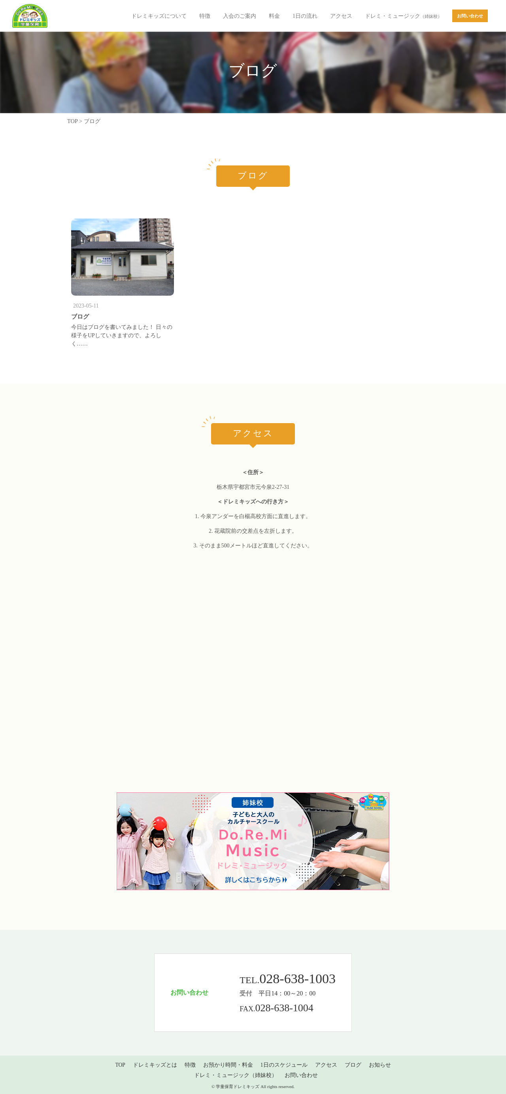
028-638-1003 (297, 978)
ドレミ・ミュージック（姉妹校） (235, 1075)
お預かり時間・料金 (228, 1065)
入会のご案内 (239, 16)
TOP (120, 1065)
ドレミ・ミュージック (403, 16)
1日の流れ (305, 16)
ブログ (80, 316)
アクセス (341, 16)
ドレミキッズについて (159, 16)
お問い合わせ (301, 1075)
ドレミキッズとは (155, 1065)
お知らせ (380, 1065)
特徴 (204, 16)
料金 (274, 16)
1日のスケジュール (284, 1065)
